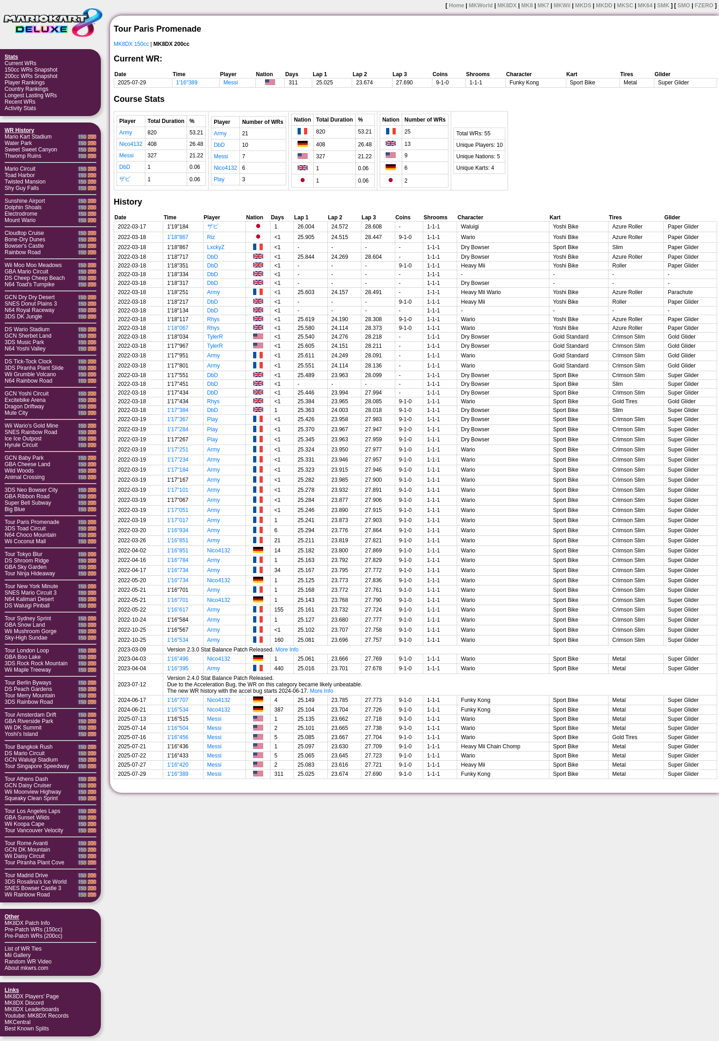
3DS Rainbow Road (29, 702)
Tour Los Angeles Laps (32, 811)
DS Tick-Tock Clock (28, 361)
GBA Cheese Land (27, 464)
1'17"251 (177, 449)
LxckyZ (216, 247)
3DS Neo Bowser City (31, 490)
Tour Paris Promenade (32, 522)
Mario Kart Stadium (28, 137)
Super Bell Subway (28, 503)
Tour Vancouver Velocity (34, 830)
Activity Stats (20, 108)
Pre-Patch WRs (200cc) (33, 936)
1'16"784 (177, 560)
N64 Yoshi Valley (25, 348)
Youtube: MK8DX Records (37, 1016)
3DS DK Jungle (23, 316)
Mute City (16, 413)
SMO (684, 5)
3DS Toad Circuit (25, 528)
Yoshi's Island (21, 734)
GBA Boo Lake (23, 657)
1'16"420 (177, 765)
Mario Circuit (20, 169)
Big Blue (15, 509)
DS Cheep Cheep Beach (35, 278)
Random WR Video (28, 961)
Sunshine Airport (25, 201)
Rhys (213, 319)
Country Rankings (26, 89)
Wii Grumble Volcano (30, 374)
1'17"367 (177, 419)
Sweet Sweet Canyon (31, 149)
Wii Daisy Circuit (24, 856)
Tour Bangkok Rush (29, 747)
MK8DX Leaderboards (32, 1009)
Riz (211, 237)
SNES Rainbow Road (31, 432)
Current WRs (20, 63)
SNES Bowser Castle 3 (33, 888)
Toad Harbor (20, 175)
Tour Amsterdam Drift (30, 715)
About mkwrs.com (26, 968)
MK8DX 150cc (131, 44)
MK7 (543, 5)
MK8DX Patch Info (27, 923)
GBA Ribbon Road (27, 496)
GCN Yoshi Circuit (27, 393)
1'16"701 (177, 600)
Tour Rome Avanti (26, 843)
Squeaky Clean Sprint (31, 798)
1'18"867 (177, 237)
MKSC (625, 5)
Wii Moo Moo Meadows (33, 265)
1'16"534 (177, 640)
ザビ (124, 179)
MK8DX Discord (24, 1003)
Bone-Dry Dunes (25, 239)
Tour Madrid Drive (26, 875)
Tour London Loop (27, 650)
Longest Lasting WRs (31, 95)
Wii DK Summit (23, 727)
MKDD (604, 5)
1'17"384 (177, 410)
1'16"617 (177, 610)
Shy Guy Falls (22, 188)
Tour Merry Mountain (30, 695)
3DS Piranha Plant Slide (34, 368)
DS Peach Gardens (28, 689)
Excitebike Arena (25, 400)
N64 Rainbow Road (28, 381)
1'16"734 (177, 570)
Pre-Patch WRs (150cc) (33, 929)
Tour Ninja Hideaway (30, 573)
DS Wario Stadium (27, 329)
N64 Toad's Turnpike (30, 284)
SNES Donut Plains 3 (31, 304)
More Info (287, 649)
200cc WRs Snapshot (31, 76)
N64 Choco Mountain (30, 535)
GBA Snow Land (25, 625)
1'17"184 (177, 470)
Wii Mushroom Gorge (30, 631)
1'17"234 (177, 459)
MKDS (583, 5)
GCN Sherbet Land (28, 336)
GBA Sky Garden (25, 567)
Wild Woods (19, 471)
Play (219, 179)
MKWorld (480, 5)
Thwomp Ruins (23, 156)
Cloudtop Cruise (24, 233)
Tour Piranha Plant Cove (34, 862)
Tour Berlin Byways (28, 682)
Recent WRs (20, 102)
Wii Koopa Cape (24, 824)
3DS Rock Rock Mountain (36, 663)
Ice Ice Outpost (23, 438)
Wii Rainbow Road (27, 894)
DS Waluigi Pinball (27, 605)
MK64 (645, 5)
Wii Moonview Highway (33, 792)
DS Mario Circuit (24, 753)
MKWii (562, 5)
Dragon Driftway (24, 406)
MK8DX (507, 5)
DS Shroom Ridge (27, 560)
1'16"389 (187, 82)
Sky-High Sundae (26, 638)
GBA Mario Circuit (26, 271)
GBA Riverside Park (29, 721)
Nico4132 (131, 144)
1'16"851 (177, 540)
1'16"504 (177, 728)
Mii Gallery (18, 955)
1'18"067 (177, 328)
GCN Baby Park (24, 458)
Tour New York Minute (31, 586)
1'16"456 (177, 737)
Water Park (18, 143)
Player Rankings (24, 82)
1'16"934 (177, 530)
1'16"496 (177, 659)
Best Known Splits (27, 1028)
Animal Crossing (24, 477)
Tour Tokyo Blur (23, 554)
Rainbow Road (23, 252)
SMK (663, 5)
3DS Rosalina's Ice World (35, 882)
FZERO (704, 5)
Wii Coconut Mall (25, 541)
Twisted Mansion (25, 181)
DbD (124, 167)
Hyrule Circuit (21, 445)
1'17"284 (177, 429)
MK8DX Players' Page (32, 996)
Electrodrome (21, 214)
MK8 (527, 5)
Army (125, 132)
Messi (230, 82)
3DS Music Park (24, 342)
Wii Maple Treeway (28, 670)
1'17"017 (177, 520)
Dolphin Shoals (23, 207)
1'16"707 (177, 700)
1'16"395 (177, 668)
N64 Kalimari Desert (29, 599)
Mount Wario (20, 220)
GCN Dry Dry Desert (30, 297)
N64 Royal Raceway (30, 310)
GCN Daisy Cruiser (28, 785)
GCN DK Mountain (27, 849)
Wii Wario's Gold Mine (31, 426)
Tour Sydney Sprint (28, 618)
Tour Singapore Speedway (37, 766)
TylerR (215, 337)
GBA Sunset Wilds (27, 817)
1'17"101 (177, 490)
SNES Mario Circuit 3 (30, 593)
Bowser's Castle (24, 246)
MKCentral (18, 1022)
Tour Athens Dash (26, 779)
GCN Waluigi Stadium (31, 760)
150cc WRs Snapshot (31, 70)
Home (456, 5)
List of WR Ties (23, 949)
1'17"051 (177, 510)
